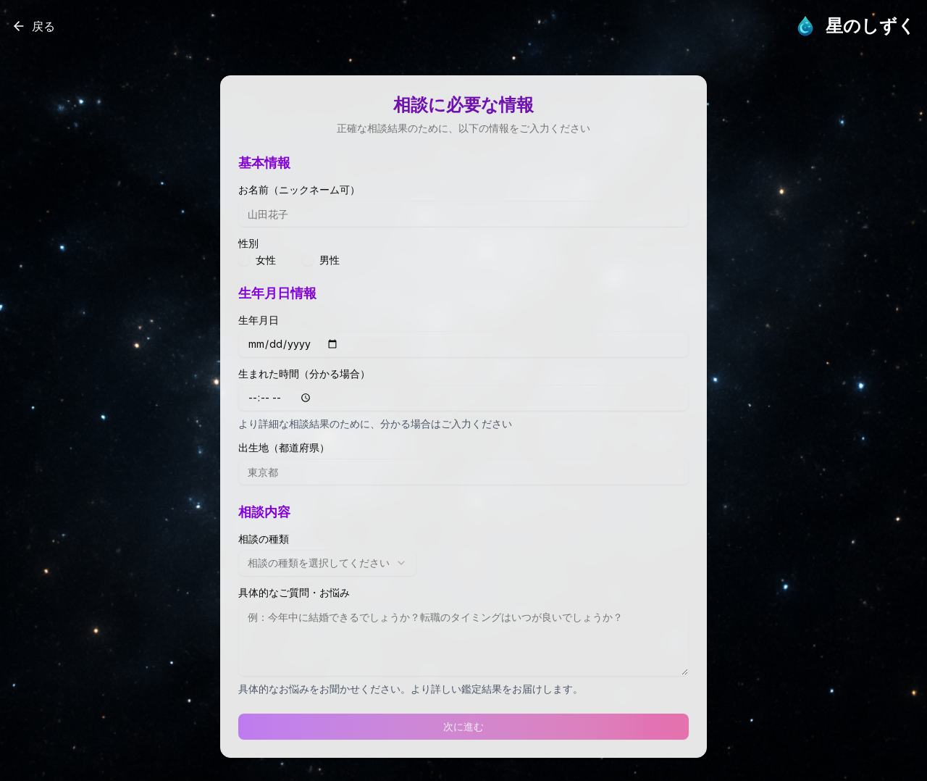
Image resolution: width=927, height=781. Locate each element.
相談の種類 (263, 539)
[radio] (244, 260)
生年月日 (258, 320)
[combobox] (327, 563)
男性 (329, 260)
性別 (248, 243)
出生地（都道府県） (284, 448)
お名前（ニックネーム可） (299, 190)
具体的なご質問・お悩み (294, 593)
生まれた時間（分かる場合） (304, 374)
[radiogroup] (463, 260)
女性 (266, 260)
